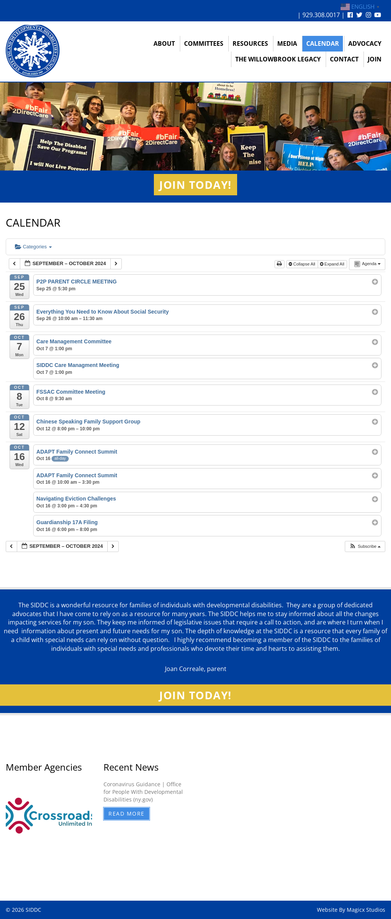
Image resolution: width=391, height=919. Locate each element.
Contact (344, 59)
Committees (203, 43)
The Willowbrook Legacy (278, 59)
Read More (126, 813)
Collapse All (303, 264)
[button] (365, 546)
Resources (250, 43)
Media (287, 43)
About (164, 43)
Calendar (322, 43)
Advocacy (364, 43)
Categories (33, 246)
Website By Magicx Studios (351, 909)
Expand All (333, 264)
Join (374, 59)
